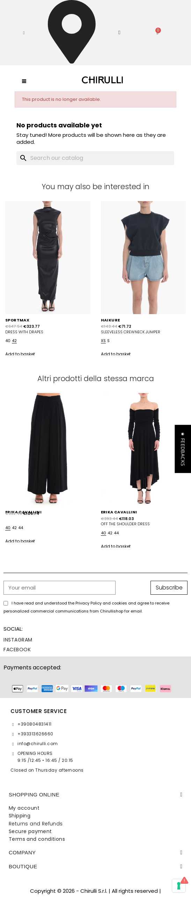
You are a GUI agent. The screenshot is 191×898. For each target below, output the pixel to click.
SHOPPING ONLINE (34, 794)
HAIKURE (110, 320)
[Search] (95, 158)
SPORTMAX (17, 320)
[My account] (119, 32)
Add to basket (20, 354)
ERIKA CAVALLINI (119, 512)
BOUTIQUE (23, 866)
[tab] (95, 795)
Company (22, 852)
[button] (24, 33)
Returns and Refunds (36, 823)
